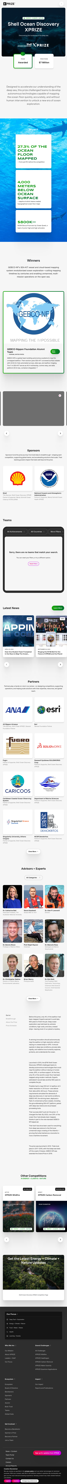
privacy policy (29, 1471)
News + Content (11, 1451)
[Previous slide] (6, 664)
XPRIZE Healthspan (42, 1358)
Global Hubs (9, 1414)
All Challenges (40, 1351)
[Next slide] (60, 433)
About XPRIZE (10, 1354)
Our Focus (8, 1362)
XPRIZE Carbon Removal (44, 1362)
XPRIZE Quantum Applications (46, 1369)
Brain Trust (9, 1407)
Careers (8, 1462)
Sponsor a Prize (10, 1433)
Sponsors (8, 1395)
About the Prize (11, 1022)
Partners (8, 1399)
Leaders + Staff (10, 1358)
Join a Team (9, 1440)
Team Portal (10, 1455)
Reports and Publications (44, 1388)
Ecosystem (9, 1384)
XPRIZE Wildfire (40, 1354)
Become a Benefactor (12, 1429)
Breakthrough (11, 1019)
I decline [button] (16, 1481)
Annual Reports (11, 1466)
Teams (7, 1410)
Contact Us (10, 1458)
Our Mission (9, 1351)
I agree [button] (7, 1481)
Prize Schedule (11, 1026)
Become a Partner (11, 1436)
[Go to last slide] (6, 433)
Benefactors (9, 1392)
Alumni (7, 1403)
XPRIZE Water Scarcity (43, 1365)
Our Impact (39, 1384)
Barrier (8, 1015)
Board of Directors (11, 1388)
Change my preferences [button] (29, 1481)
